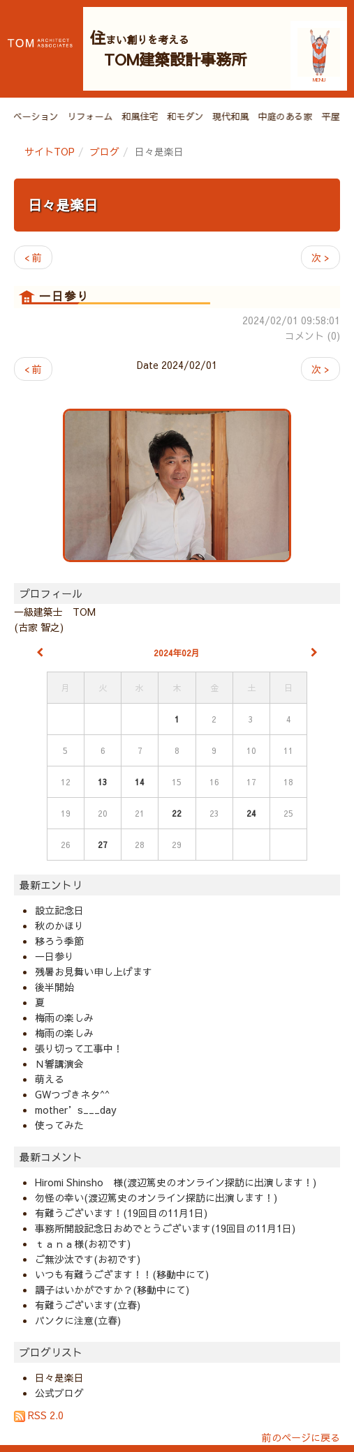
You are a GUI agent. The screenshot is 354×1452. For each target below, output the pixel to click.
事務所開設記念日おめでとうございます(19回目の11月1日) (165, 1228)
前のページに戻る (301, 1437)
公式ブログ (59, 1393)
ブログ (104, 151)
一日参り (54, 956)
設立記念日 (59, 910)
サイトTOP (49, 151)
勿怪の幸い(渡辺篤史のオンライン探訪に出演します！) (156, 1197)
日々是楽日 (63, 204)
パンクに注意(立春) (78, 1320)
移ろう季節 (59, 941)
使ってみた (59, 1125)
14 (140, 781)
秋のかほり (59, 925)
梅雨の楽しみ (64, 1017)
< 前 (33, 257)
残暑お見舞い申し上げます (93, 971)
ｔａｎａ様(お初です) (83, 1243)
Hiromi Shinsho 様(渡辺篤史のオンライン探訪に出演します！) (175, 1182)
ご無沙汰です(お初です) (87, 1259)
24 (251, 813)
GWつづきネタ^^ (72, 1094)
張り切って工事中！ (79, 1048)
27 (103, 844)
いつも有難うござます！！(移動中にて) (122, 1274)
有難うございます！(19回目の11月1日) (121, 1213)
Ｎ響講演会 (59, 1064)
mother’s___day (76, 1110)
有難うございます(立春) (87, 1305)
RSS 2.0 (39, 1415)
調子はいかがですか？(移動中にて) (112, 1289)
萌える (49, 1079)
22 (177, 813)
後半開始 (54, 987)
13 (103, 781)
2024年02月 (177, 652)
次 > (320, 257)
